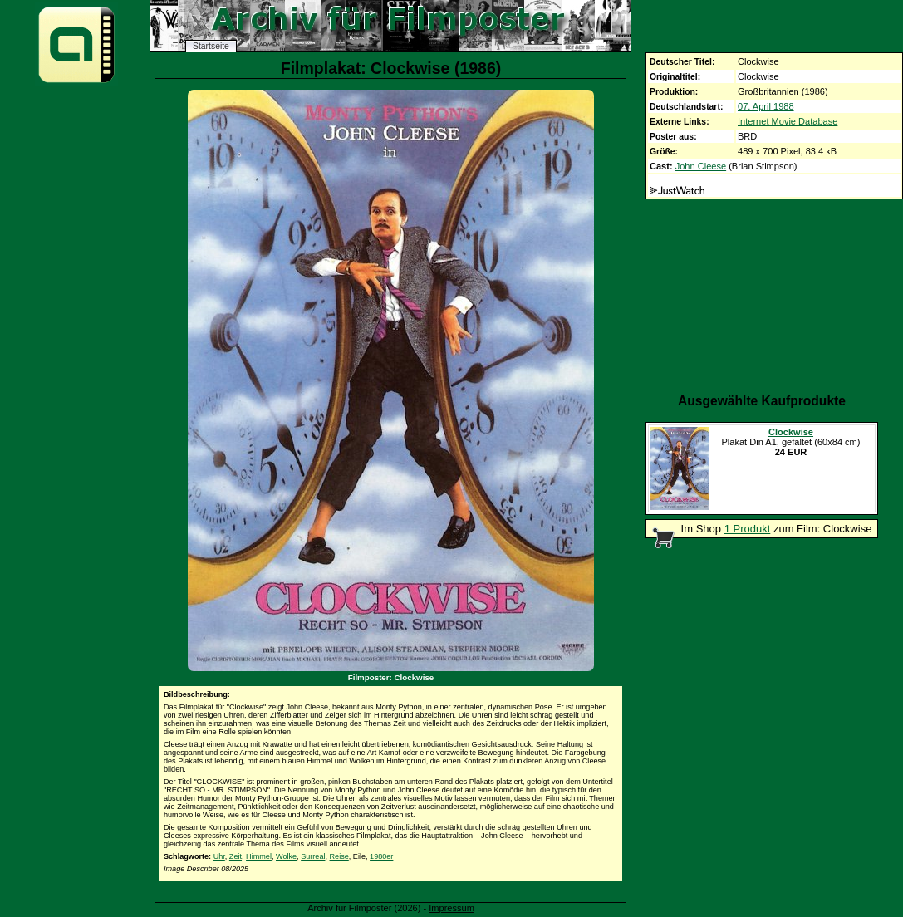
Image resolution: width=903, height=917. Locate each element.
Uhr (219, 856)
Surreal (313, 856)
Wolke (286, 856)
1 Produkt (747, 528)
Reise (339, 856)
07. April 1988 (766, 106)
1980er (381, 856)
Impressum (451, 908)
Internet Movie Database (787, 121)
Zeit (235, 856)
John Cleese (700, 166)
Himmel (259, 856)
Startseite (211, 46)
